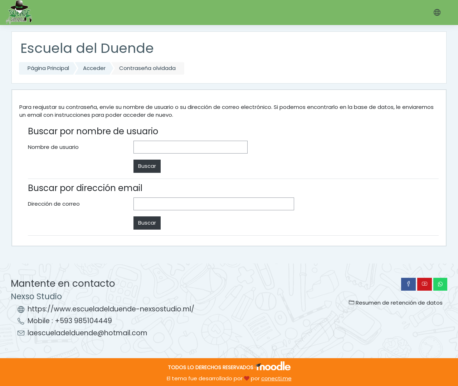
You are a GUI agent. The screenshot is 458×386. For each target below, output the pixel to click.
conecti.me (276, 378)
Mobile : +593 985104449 (70, 321)
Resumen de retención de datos (396, 302)
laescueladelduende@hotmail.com (87, 333)
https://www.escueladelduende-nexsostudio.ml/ (111, 309)
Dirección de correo (54, 203)
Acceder (94, 68)
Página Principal (48, 68)
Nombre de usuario (53, 147)
